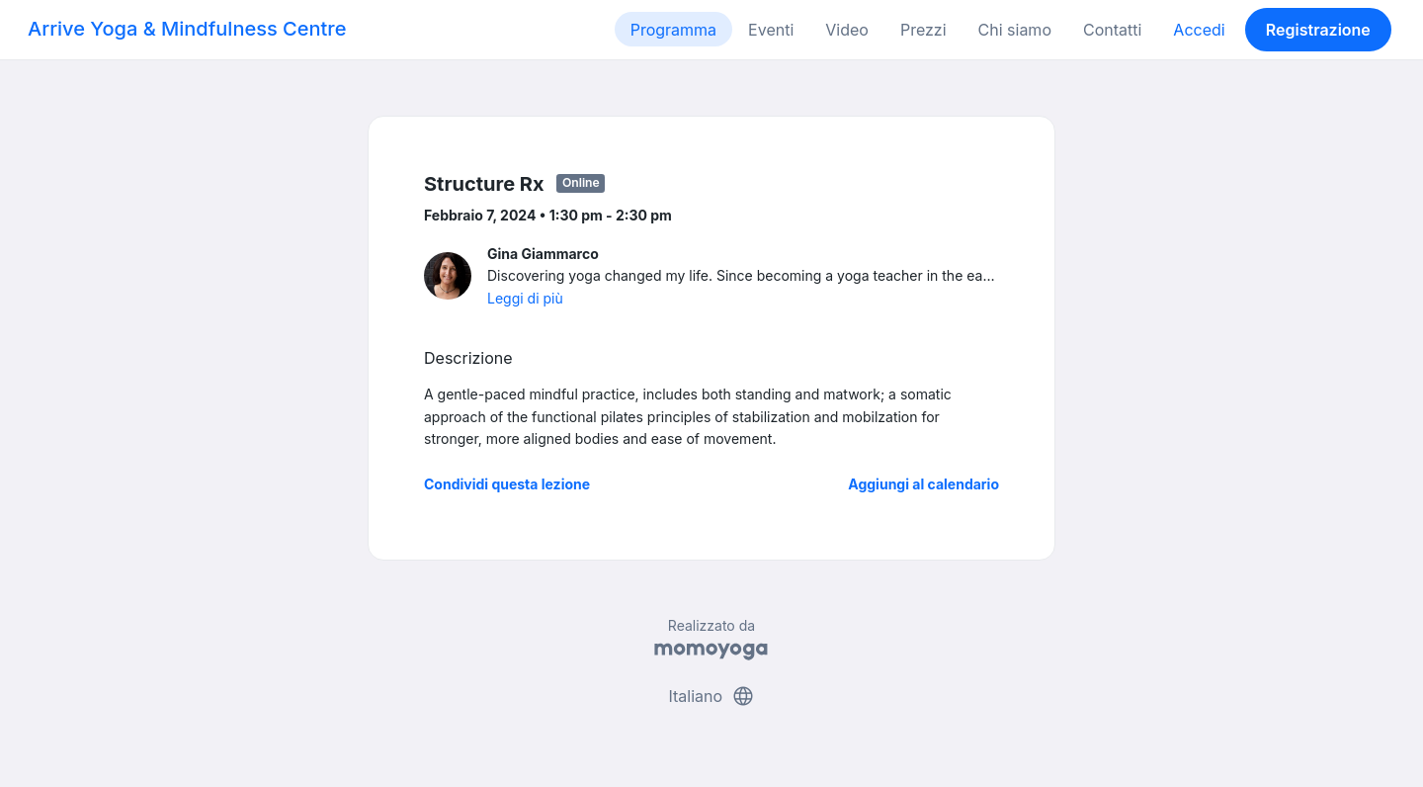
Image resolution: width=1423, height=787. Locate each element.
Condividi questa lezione (507, 484)
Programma (673, 30)
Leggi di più (525, 298)
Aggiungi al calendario (923, 484)
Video (847, 30)
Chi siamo (1014, 30)
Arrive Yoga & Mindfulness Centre (187, 29)
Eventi (771, 30)
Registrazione (1318, 30)
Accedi (1198, 30)
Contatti (1112, 30)
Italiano (711, 696)
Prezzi (923, 30)
